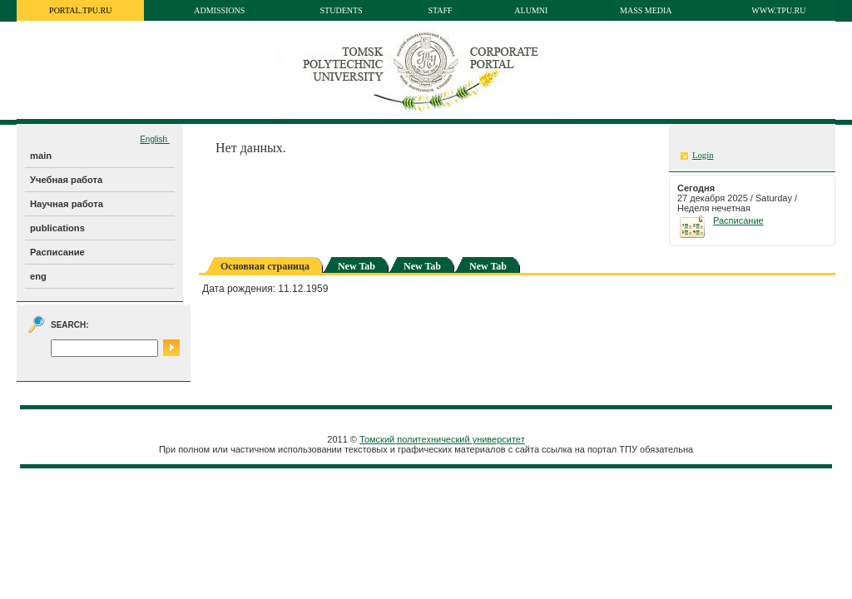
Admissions (219, 10)
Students (341, 10)
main (41, 156)
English (155, 139)
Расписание (57, 252)
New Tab (356, 266)
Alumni (530, 10)
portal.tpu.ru (80, 10)
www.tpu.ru (778, 10)
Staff (440, 10)
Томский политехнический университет (442, 439)
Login (702, 155)
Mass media (646, 10)
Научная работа (66, 204)
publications (57, 228)
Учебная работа (66, 180)
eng (38, 276)
